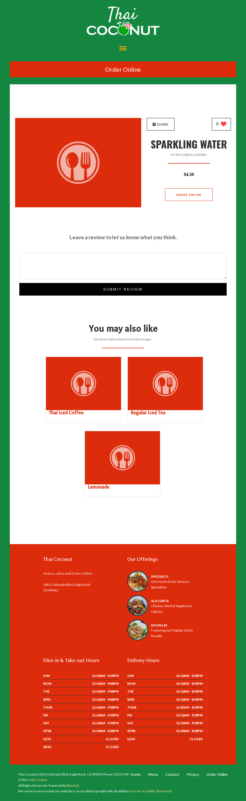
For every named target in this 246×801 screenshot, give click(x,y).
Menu (153, 774)
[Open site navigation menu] (123, 49)
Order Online (123, 69)
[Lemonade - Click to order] (122, 483)
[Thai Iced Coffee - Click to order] (83, 409)
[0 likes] (221, 124)
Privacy (193, 774)
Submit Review (123, 289)
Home (136, 774)
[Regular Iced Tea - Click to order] (165, 409)
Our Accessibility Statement (151, 791)
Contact (172, 774)
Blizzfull (73, 785)
